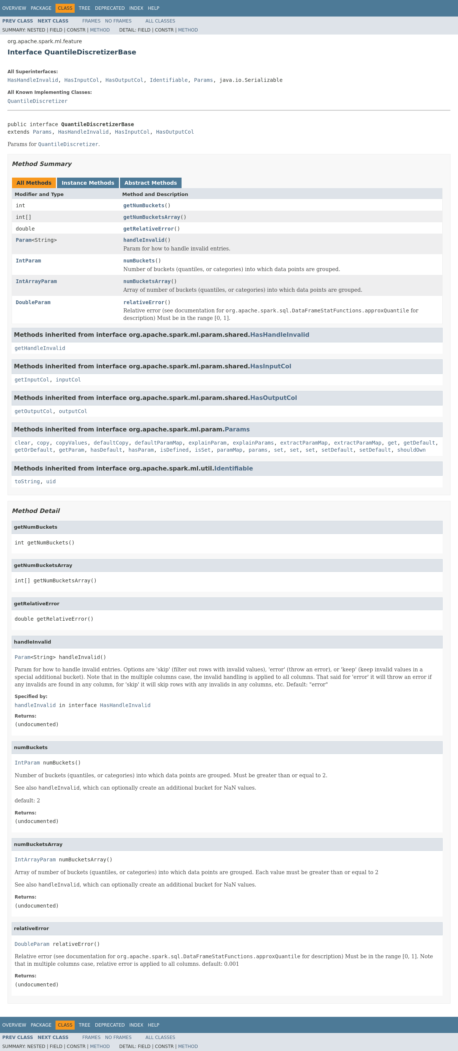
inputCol (68, 380)
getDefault (419, 443)
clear (22, 443)
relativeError (144, 302)
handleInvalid (144, 240)
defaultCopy (111, 443)
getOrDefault (34, 450)
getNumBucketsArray (151, 217)
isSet (202, 450)
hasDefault (106, 450)
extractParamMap (303, 443)
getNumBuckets (144, 205)
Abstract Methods (151, 183)
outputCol (73, 411)
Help (153, 8)
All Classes (160, 21)
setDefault (337, 450)
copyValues (71, 443)
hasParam (140, 450)
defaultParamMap (158, 443)
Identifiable (169, 80)
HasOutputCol (124, 80)
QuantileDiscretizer (38, 101)
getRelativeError (148, 229)
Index (136, 8)
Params (203, 80)
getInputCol (32, 380)
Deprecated (110, 8)
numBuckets (139, 261)
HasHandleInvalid (33, 80)
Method (100, 30)
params (258, 450)
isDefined (174, 450)
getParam (71, 450)
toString (27, 481)
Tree (84, 8)
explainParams (253, 443)
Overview (14, 8)
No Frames (118, 21)
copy (43, 443)
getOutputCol (34, 411)
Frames (92, 21)
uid (51, 481)
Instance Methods (88, 183)
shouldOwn (411, 450)
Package (41, 8)
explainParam (208, 443)
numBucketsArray (147, 281)
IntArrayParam (36, 281)
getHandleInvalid (40, 348)
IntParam (28, 261)
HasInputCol (82, 80)
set (278, 450)
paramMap (229, 450)
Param (24, 240)
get (392, 443)
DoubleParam (33, 302)
